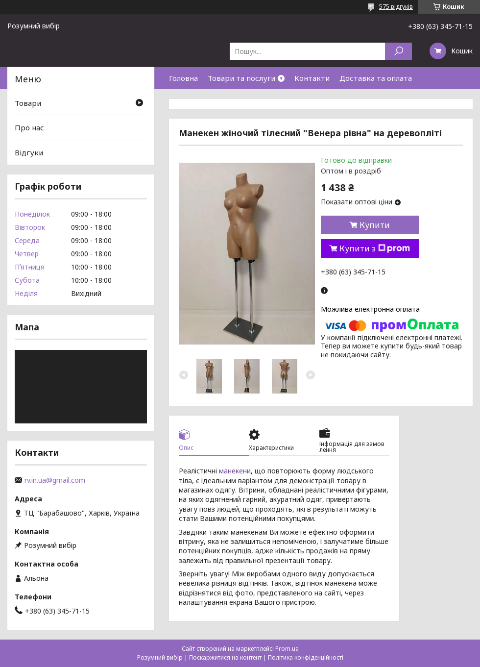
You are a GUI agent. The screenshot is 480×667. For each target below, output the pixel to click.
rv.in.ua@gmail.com (54, 480)
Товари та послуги (241, 78)
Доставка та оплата (375, 78)
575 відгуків (396, 6)
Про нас (29, 127)
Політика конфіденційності (305, 657)
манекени (235, 470)
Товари (28, 103)
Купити (375, 225)
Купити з (374, 248)
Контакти (312, 78)
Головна (183, 78)
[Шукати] (398, 51)
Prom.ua (287, 648)
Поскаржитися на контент (225, 657)
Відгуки (29, 152)
